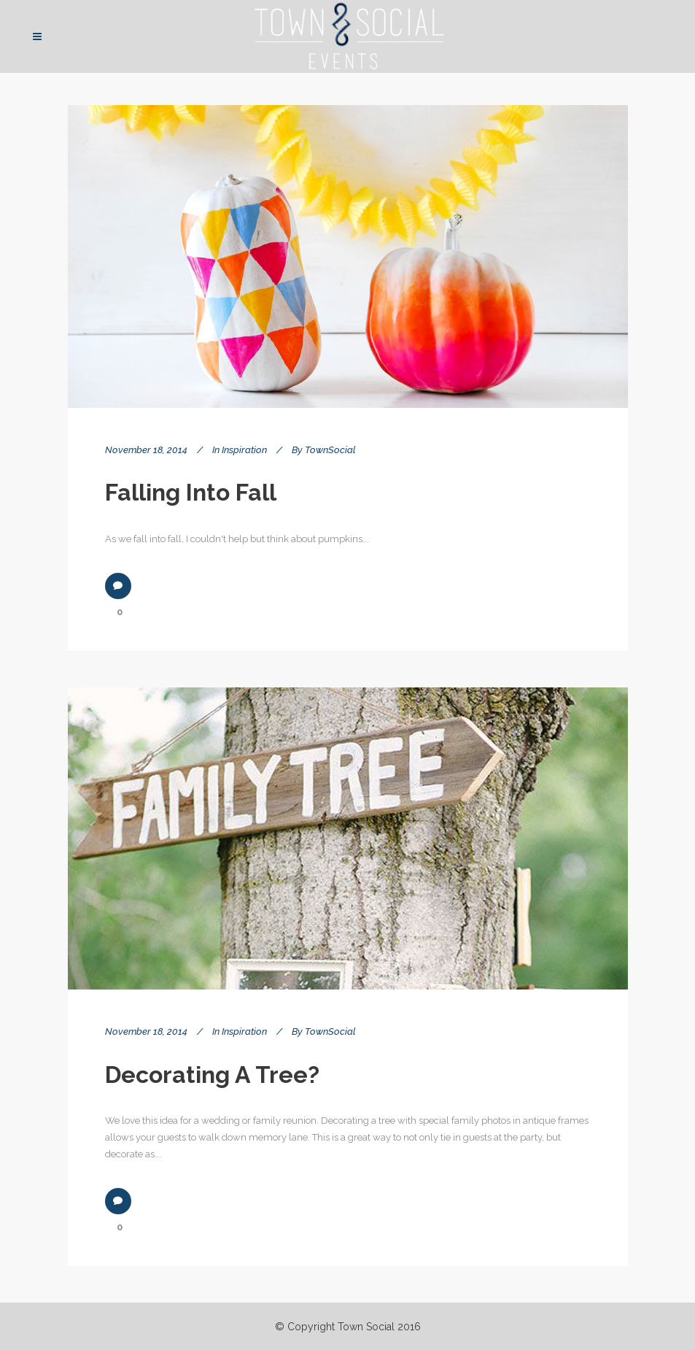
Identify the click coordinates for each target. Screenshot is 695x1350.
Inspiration (244, 449)
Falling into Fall (190, 492)
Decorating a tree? (212, 1074)
